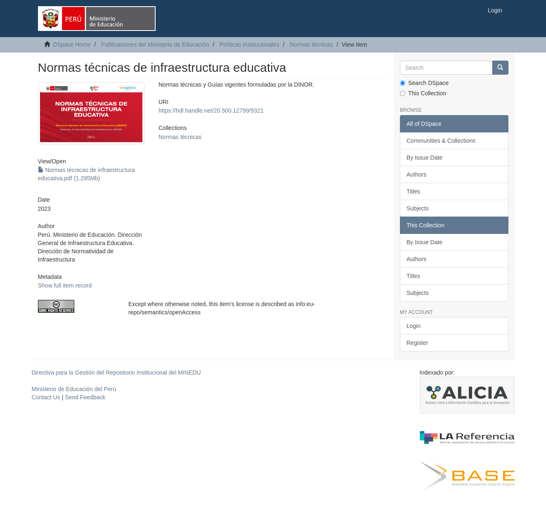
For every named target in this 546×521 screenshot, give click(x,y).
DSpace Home (71, 44)
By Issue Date (424, 157)
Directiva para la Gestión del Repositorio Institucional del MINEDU (116, 372)
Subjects (418, 208)
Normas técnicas (311, 44)
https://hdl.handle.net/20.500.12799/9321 (211, 110)
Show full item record (65, 285)
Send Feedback (85, 397)
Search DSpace (424, 83)
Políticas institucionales (249, 44)
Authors (416, 174)
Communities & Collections (441, 140)
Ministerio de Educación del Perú (74, 389)
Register (417, 342)
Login (414, 326)
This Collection (423, 93)
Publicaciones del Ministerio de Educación (155, 44)
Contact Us (46, 397)
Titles (413, 191)
